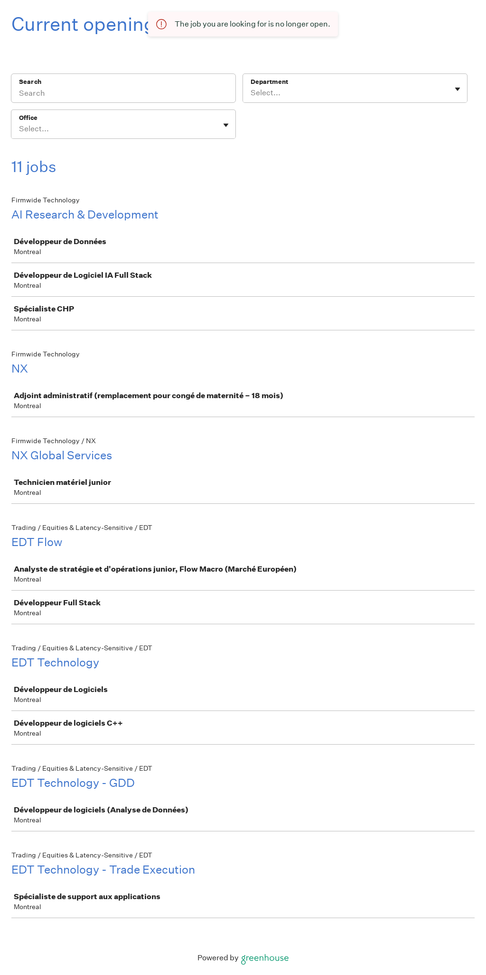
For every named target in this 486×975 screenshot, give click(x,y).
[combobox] (251, 93)
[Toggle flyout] (457, 89)
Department (269, 82)
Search (30, 82)
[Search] (123, 94)
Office (28, 118)
